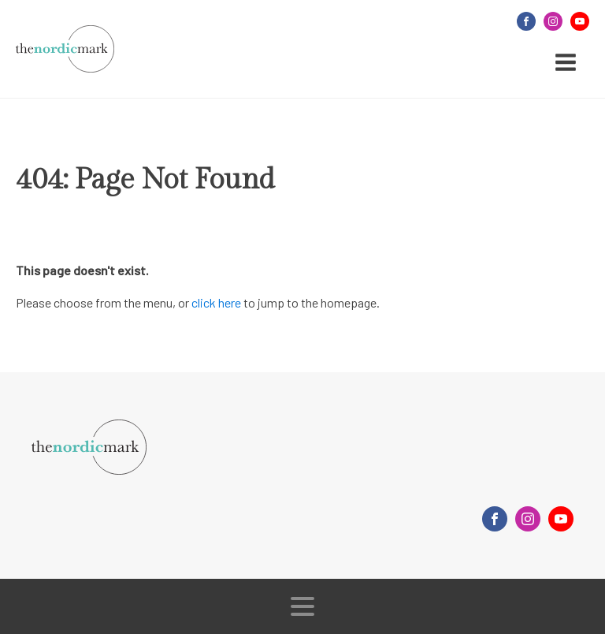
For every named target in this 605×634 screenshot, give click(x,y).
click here (216, 302)
